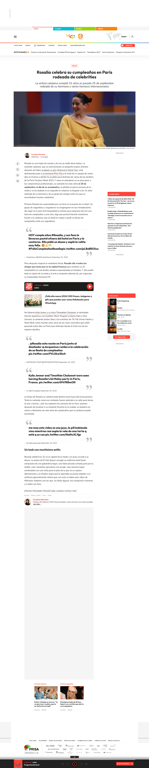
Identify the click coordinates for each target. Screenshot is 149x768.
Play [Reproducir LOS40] (75, 764)
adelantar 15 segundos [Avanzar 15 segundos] (81, 764)
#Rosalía (57, 235)
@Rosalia (36, 343)
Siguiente (86, 764)
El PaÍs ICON (79, 751)
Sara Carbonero (108, 52)
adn (104, 746)
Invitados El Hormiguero (67, 52)
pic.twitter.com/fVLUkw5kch (47, 353)
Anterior (62, 764)
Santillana (70, 746)
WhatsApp (18, 175)
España (123, 37)
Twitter (18, 169)
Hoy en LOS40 (62, 45)
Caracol (112, 746)
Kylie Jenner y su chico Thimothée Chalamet (55, 312)
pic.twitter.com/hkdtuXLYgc (63, 434)
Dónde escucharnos (114, 740)
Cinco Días (79, 748)
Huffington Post (53, 748)
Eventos (51, 45)
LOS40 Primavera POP (77, 45)
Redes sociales (36, 495)
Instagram (62, 718)
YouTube (70, 718)
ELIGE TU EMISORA (124, 763)
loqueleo (97, 751)
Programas (41, 45)
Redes (74, 66)
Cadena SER (90, 746)
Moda (49, 495)
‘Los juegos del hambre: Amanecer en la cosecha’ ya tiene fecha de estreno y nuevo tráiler (121, 246)
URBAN (100, 29)
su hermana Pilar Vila (52, 173)
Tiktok (66, 718)
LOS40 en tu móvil (100, 740)
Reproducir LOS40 (90, 287)
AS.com (97, 746)
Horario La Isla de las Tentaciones (43, 52)
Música (27, 45)
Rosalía (26, 495)
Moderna (59, 751)
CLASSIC (58, 29)
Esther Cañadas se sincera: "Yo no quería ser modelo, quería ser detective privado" (46, 704)
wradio (71, 748)
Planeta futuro (102, 748)
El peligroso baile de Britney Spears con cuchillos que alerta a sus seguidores (71, 704)
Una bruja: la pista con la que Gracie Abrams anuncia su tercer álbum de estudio (120, 236)
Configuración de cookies (85, 740)
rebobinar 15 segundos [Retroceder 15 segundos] (68, 764)
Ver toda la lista (120, 337)
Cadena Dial (87, 748)
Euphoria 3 (81, 52)
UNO (65, 748)
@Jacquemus (50, 347)
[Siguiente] (134, 52)
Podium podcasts (70, 751)
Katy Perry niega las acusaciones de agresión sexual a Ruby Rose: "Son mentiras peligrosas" (120, 226)
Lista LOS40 (18, 45)
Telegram (18, 181)
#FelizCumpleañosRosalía (45, 248)
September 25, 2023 (60, 257)
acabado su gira (59, 170)
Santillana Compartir (81, 746)
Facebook (18, 164)
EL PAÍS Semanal (94, 748)
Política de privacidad (55, 740)
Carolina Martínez (38, 154)
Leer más (36, 504)
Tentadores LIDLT (94, 52)
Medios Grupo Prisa (31, 753)
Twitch (83, 718)
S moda (88, 751)
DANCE (79, 29)
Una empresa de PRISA (31, 748)
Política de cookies (69, 740)
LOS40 (36, 29)
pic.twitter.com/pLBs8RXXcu (80, 248)
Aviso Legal (32, 740)
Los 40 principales (60, 746)
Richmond (49, 751)
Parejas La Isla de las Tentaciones (128, 52)
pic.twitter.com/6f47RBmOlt (57, 382)
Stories (87, 718)
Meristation (107, 751)
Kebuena (110, 748)
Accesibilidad (43, 740)
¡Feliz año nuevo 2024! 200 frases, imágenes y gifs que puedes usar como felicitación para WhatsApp (68, 299)
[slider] (74, 759)
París (44, 495)
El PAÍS (50, 746)
